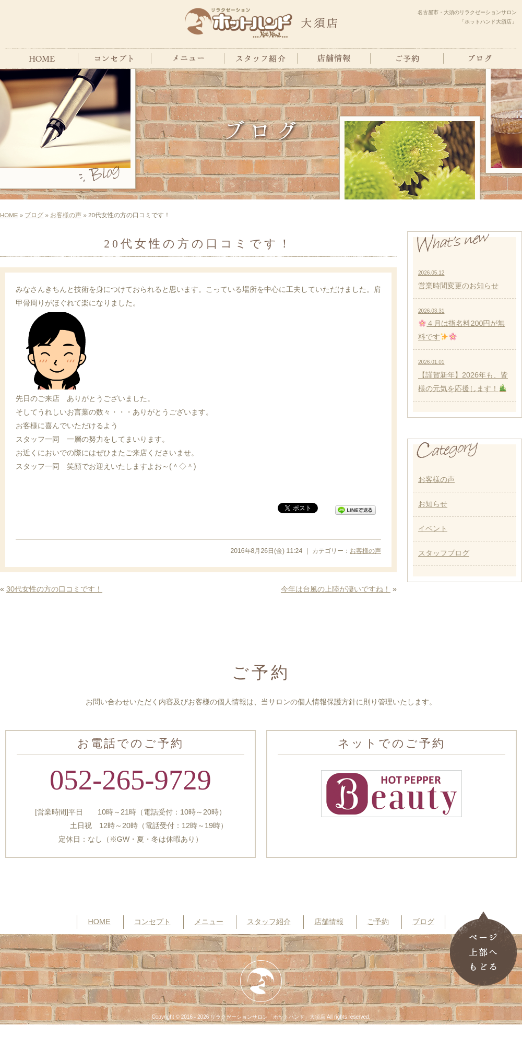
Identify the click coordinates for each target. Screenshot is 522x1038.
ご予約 (378, 921)
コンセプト (152, 921)
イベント (432, 528)
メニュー (208, 921)
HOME (9, 215)
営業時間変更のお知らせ (458, 280)
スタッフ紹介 (269, 921)
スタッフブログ (443, 553)
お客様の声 (65, 215)
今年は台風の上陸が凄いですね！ (335, 589)
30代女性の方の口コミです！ (54, 589)
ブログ (34, 215)
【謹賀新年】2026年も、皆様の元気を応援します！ (463, 376)
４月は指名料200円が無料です (461, 324)
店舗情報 (328, 921)
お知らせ (432, 504)
